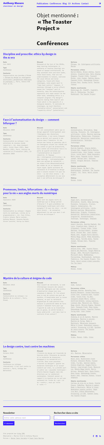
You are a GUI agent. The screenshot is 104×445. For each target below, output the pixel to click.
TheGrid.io (75, 259)
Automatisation (76, 130)
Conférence (7, 70)
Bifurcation (88, 130)
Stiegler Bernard (83, 160)
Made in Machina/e (78, 387)
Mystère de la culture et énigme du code (27, 278)
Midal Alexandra (93, 154)
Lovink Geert (81, 154)
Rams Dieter (94, 371)
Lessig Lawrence (92, 301)
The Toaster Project (87, 94)
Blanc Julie (75, 359)
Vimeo (91, 337)
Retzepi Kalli (82, 158)
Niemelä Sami (83, 371)
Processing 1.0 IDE (85, 327)
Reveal (73, 180)
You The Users (76, 263)
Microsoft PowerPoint (91, 253)
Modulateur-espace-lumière (81, 389)
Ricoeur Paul (75, 82)
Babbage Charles (77, 290)
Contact (85, 3)
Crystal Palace (76, 168)
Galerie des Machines (79, 250)
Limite (83, 134)
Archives (76, 3)
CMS (83, 248)
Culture (78, 285)
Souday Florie (87, 82)
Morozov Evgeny (87, 305)
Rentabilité (75, 138)
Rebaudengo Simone (91, 80)
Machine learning (93, 134)
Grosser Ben (75, 150)
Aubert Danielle (77, 224)
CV (69, 3)
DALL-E (73, 92)
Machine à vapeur (92, 385)
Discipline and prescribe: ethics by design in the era (29, 55)
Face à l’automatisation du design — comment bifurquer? (31, 121)
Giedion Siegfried (77, 365)
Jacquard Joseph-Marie (80, 299)
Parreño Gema (86, 239)
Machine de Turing (78, 321)
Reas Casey (93, 307)
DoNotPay (80, 385)
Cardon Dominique (92, 292)
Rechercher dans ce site (66, 412)
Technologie (75, 142)
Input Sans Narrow (36, 438)
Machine (78, 353)
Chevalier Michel (84, 361)
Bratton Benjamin (77, 292)
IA (79, 64)
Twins (84, 172)
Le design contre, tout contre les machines (29, 346)
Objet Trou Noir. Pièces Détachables (84, 390)
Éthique (73, 64)
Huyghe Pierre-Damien (90, 150)
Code (72, 285)
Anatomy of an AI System (80, 317)
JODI (79, 253)
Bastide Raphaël (77, 148)
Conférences (55, 3)
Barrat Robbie (76, 72)
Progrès (84, 212)
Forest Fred (81, 296)
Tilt (79, 172)
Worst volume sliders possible (87, 261)
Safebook (85, 170)
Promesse (95, 136)
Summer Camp (92, 393)
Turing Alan (75, 311)
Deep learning (93, 202)
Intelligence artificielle (90, 64)
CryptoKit (94, 90)
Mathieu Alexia (93, 78)
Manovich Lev (87, 303)
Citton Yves (75, 294)
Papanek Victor (76, 80)
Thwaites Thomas (93, 309)
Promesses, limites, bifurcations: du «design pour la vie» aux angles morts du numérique (30, 191)
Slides (79, 180)
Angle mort (75, 200)
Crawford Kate (83, 74)
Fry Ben (90, 296)
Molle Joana (75, 156)
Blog (65, 3)
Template (93, 218)
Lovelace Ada (76, 303)
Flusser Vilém (83, 76)
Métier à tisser (77, 325)
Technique (88, 140)
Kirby (21, 433)
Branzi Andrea (88, 72)
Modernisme (86, 136)
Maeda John (75, 234)
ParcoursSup (75, 257)
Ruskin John (75, 375)
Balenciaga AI (76, 90)
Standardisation (77, 140)
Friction (92, 204)
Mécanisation (76, 136)
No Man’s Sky (88, 168)
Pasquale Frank (81, 307)
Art (72, 353)
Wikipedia (81, 331)
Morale (73, 66)
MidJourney (82, 92)
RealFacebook (76, 170)
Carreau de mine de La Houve (82, 383)
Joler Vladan (82, 78)
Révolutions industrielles (90, 138)
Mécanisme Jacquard (88, 323)
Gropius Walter (90, 148)
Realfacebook (86, 257)
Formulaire (83, 204)
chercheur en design (13, 6)
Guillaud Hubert (84, 230)
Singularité (75, 216)
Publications (42, 3)
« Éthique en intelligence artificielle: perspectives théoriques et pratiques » (17, 79)
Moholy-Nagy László (78, 236)
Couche (83, 202)
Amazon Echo (76, 248)
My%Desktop (88, 255)
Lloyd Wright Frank (85, 367)
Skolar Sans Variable (19, 438)
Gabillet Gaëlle (89, 363)
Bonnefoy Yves (90, 290)
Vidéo (85, 337)
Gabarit (74, 206)
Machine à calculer (87, 319)
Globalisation (83, 206)
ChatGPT (86, 90)
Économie (82, 132)
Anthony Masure (13, 3)
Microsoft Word (76, 255)
